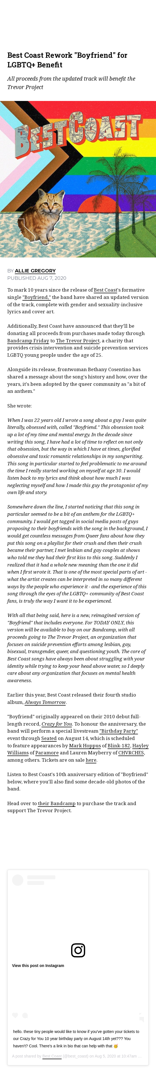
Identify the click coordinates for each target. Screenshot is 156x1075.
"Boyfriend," (36, 297)
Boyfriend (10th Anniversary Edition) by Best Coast (78, 838)
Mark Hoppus (85, 745)
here (91, 760)
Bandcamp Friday (28, 340)
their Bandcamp (57, 803)
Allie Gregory (35, 271)
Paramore (47, 752)
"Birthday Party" (119, 731)
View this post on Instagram (38, 965)
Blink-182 (119, 745)
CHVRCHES (131, 752)
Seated (49, 738)
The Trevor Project (78, 340)
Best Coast (105, 290)
